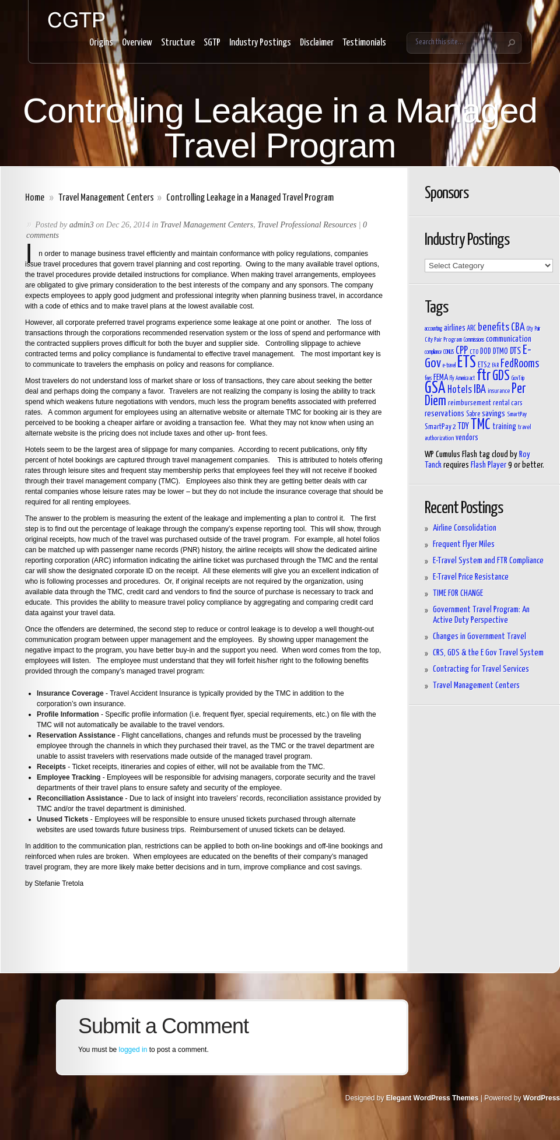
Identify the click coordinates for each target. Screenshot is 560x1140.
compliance (433, 352)
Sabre (473, 414)
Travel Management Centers (106, 198)
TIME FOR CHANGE (458, 593)
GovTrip (518, 378)
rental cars (508, 403)
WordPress (541, 1098)
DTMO (500, 352)
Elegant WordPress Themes (432, 1098)
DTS (515, 351)
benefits (493, 327)
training (504, 427)
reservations (444, 413)
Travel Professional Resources (306, 224)
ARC (471, 328)
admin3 (81, 224)
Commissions (474, 340)
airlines (455, 328)
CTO (474, 352)
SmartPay (517, 414)
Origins (101, 43)
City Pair (533, 329)
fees (428, 378)
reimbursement (469, 403)
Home (34, 198)
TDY (463, 426)
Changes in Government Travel (479, 636)
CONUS (448, 352)
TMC (481, 425)
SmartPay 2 (440, 427)
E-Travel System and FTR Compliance (488, 560)
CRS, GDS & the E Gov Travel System (488, 652)
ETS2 (484, 365)
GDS (501, 376)
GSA (435, 389)
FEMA (440, 377)
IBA (480, 389)
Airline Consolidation (464, 528)
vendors (467, 438)
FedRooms (520, 364)
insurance (499, 391)
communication (508, 339)
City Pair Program (443, 339)
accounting (433, 329)
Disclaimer (317, 43)
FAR (495, 366)
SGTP (212, 43)
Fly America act (462, 378)
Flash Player (488, 465)
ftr (484, 376)
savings (493, 413)
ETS (466, 363)
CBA (518, 327)
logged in (133, 1050)
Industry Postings (260, 43)
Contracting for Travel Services (481, 669)
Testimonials (364, 43)
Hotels (459, 390)
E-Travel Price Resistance (471, 577)
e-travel (449, 366)
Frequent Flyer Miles (464, 544)
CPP (462, 351)
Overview (137, 43)
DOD (485, 352)
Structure (178, 43)
